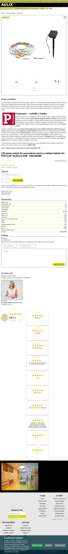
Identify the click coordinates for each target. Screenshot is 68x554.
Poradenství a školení (8, 530)
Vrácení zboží (59, 503)
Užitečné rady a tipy (25, 528)
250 (12, 320)
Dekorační (19, 13)
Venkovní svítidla (10, 13)
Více (33, 187)
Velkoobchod (8, 525)
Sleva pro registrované (59, 498)
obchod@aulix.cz (63, 1)
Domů (3, 13)
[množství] (6, 180)
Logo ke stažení (42, 508)
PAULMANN (8, 192)
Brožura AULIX (42, 516)
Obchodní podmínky (59, 508)
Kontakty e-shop (59, 516)
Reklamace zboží (59, 506)
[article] (38, 318)
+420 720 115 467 (49, 1)
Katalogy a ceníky (25, 530)
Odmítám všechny (60, 545)
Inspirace (25, 533)
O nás (42, 498)
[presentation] (33, 88)
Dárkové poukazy (59, 511)
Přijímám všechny (37, 545)
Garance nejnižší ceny (61, 161)
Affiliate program (59, 513)
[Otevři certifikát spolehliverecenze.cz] (15, 314)
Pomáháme (42, 511)
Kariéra (42, 513)
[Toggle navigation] (64, 4)
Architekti (8, 528)
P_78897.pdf (5, 240)
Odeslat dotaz (59, 264)
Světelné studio (42, 501)
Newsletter (42, 503)
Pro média (42, 506)
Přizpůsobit (49, 545)
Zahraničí (25, 525)
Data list (4, 238)
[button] (32, 90)
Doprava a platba (59, 501)
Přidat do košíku (17, 180)
